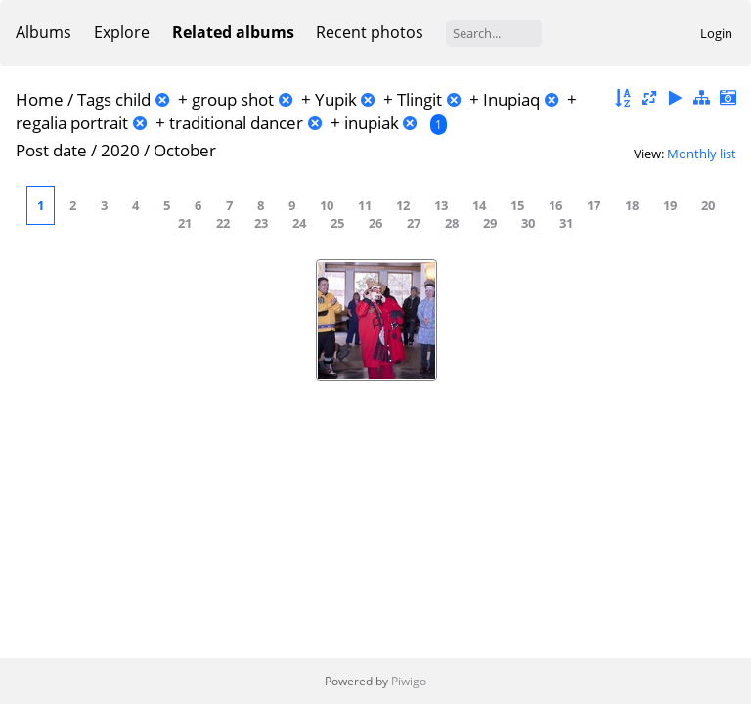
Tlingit (419, 99)
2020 (120, 150)
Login (716, 33)
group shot (233, 99)
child (133, 99)
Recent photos (369, 32)
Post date (51, 150)
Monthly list (701, 153)
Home (40, 99)
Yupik (336, 99)
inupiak (371, 122)
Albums (43, 32)
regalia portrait (72, 122)
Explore (122, 32)
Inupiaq (511, 99)
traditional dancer (236, 122)
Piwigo (408, 681)
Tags (94, 99)
